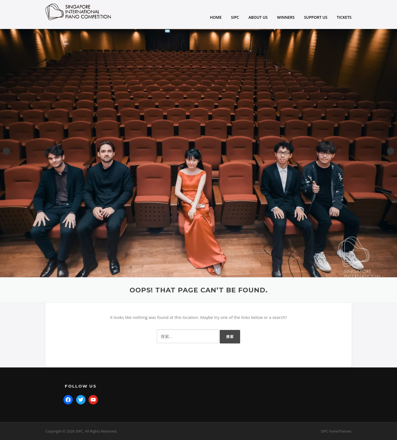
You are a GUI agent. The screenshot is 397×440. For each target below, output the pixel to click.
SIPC (235, 17)
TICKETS (344, 17)
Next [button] (390, 151)
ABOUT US (258, 17)
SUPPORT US (316, 17)
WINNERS (286, 17)
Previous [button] (6, 151)
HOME (216, 17)
